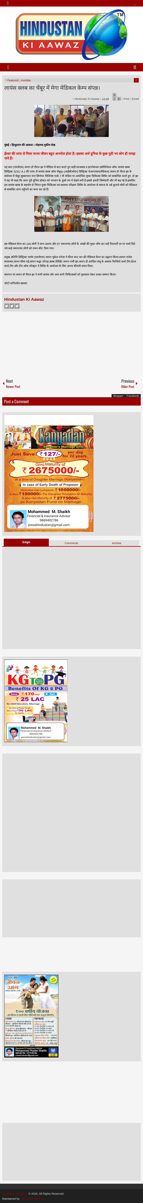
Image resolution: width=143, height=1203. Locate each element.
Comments (71, 543)
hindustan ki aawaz (33, 1198)
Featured (13, 80)
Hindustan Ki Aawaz (87, 98)
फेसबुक (26, 542)
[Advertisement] (71, 343)
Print (125, 98)
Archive (116, 543)
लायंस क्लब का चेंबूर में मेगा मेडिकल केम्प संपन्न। (52, 87)
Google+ (17, 306)
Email (134, 98)
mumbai (26, 80)
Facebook (6, 306)
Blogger (118, 395)
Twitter (11, 306)
